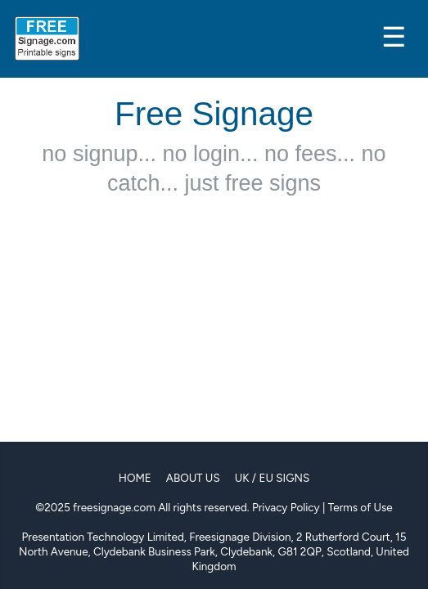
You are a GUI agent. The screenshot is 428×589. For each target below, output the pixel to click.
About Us (193, 477)
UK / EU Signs (272, 477)
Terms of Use (360, 507)
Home (135, 477)
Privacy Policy (286, 507)
